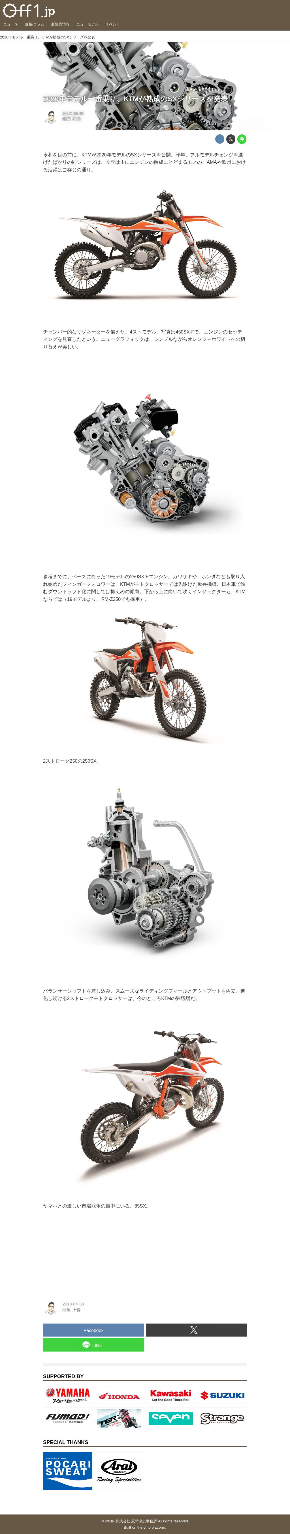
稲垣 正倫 (71, 119)
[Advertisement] (85, 1252)
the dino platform (151, 1527)
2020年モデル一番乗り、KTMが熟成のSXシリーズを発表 (135, 99)
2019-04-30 (73, 113)
